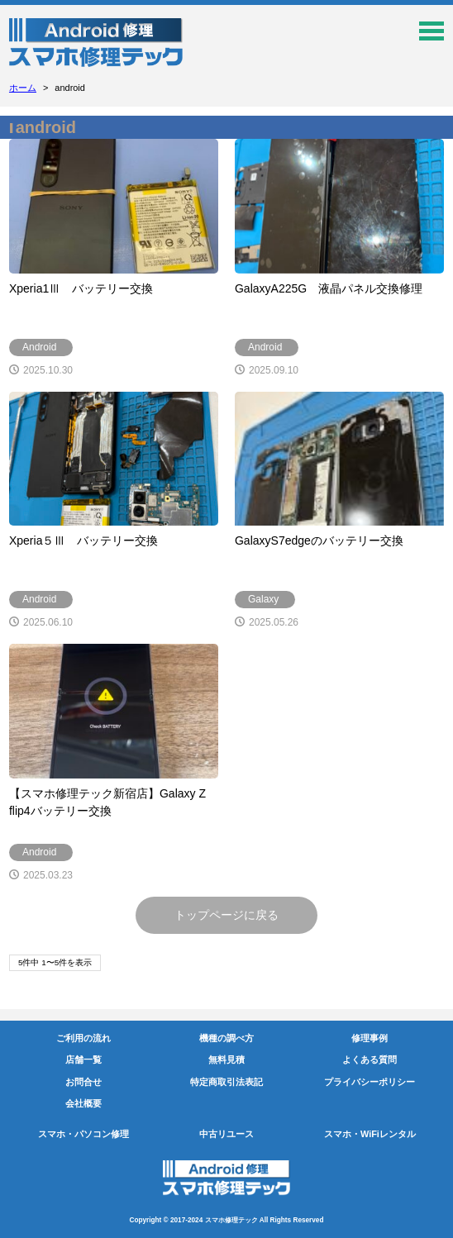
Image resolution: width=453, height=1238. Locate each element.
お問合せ (83, 1082)
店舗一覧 (83, 1059)
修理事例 (369, 1038)
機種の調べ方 (226, 1038)
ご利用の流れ (83, 1038)
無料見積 (226, 1059)
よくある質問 (369, 1059)
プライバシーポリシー (369, 1082)
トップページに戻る (226, 914)
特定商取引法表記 (226, 1082)
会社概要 (83, 1103)
